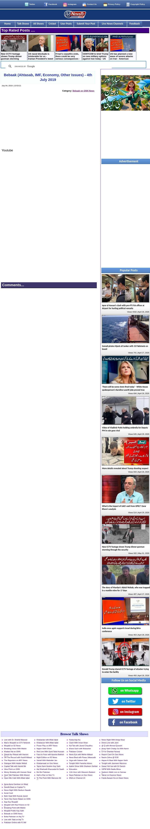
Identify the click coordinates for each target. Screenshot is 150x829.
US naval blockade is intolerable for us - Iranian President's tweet (41, 47)
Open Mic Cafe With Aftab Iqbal (17, 778)
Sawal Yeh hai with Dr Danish (113, 766)
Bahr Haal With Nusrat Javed (16, 796)
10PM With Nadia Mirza (111, 769)
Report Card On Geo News (112, 754)
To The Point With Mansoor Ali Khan (49, 778)
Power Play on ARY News (47, 746)
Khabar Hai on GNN (12, 752)
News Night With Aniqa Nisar (113, 740)
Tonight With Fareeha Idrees (80, 763)
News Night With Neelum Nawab (17, 790)
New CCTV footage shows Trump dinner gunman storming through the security (14, 47)
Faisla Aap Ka (74, 740)
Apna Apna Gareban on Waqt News (16, 784)
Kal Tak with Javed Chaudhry (81, 746)
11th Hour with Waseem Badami (82, 772)
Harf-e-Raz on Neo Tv (45, 775)
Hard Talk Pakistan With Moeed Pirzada (17, 775)
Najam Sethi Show (44, 749)
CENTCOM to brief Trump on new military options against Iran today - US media (95, 47)
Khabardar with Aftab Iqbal (47, 740)
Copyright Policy (137, 4)
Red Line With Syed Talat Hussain (50, 752)
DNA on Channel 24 (77, 778)
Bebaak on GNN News (83, 91)
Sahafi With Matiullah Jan (47, 760)
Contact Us (92, 4)
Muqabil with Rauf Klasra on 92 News (16, 805)
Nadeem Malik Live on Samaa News (114, 772)
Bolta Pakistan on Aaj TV (14, 817)
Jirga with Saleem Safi (78, 760)
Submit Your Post (86, 23)
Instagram (72, 4)
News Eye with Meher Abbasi (81, 754)
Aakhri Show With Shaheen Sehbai (83, 766)
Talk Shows (23, 23)
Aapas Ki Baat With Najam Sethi (115, 760)
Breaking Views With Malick (15, 749)
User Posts (66, 23)
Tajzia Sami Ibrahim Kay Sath (48, 766)
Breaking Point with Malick (14, 808)
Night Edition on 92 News (47, 757)
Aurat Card (8, 793)
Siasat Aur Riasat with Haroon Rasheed (16, 754)
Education (73, 769)
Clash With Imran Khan (78, 743)
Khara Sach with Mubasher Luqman (80, 749)
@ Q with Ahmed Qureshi (112, 746)
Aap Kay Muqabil (11, 802)
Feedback (134, 23)
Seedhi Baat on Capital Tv (14, 787)
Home (7, 23)
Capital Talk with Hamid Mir (15, 766)
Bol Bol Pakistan (43, 772)
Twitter (32, 4)
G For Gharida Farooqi (111, 752)
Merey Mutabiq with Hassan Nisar (17, 772)
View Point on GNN (12, 769)
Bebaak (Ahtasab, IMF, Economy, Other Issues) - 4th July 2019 (48, 77)
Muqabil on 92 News (12, 746)
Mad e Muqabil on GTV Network (17, 743)
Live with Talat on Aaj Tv (14, 820)
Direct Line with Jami (110, 743)
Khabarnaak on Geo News (47, 763)
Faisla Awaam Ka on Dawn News (115, 778)
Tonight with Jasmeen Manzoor (114, 763)
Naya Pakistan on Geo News (80, 775)
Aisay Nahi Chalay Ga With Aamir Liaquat (115, 749)
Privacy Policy (114, 4)
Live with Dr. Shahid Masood (15, 740)
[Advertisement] (48, 123)
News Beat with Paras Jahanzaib (82, 757)
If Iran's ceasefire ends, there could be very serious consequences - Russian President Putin (68, 47)
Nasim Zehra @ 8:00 (110, 757)
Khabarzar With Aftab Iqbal (47, 743)
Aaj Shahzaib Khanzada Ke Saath (50, 769)
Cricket (52, 23)
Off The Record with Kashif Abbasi (18, 757)
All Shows (38, 23)
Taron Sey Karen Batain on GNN (17, 799)
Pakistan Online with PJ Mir (15, 822)
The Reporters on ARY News (15, 760)
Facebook (52, 4)
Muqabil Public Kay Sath (14, 811)
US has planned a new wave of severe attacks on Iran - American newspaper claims (123, 47)
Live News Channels (112, 23)
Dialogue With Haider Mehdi (15, 763)
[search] (58, 66)
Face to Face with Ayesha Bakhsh (50, 754)
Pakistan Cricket (75, 752)
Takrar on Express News (111, 775)
